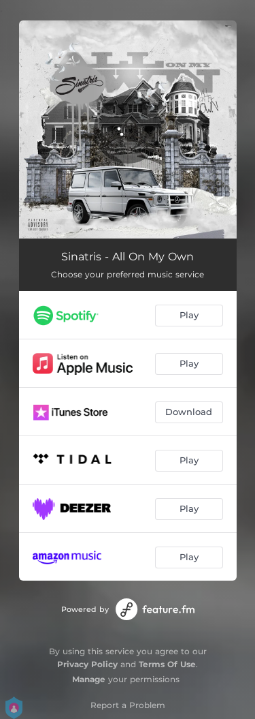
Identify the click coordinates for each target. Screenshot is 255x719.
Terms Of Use (167, 664)
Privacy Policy (87, 664)
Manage (88, 679)
